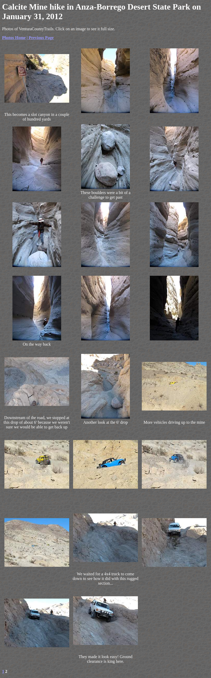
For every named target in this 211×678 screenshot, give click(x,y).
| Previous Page (40, 37)
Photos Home (14, 37)
